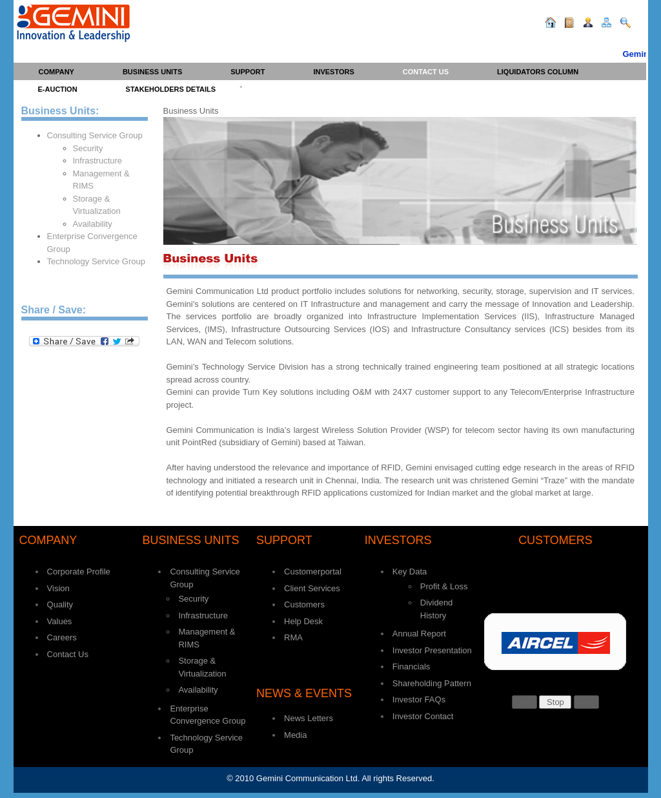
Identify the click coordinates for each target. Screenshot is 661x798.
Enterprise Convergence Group (92, 242)
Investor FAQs (418, 699)
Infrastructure (98, 160)
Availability (92, 224)
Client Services (312, 588)
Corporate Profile (78, 571)
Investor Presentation (432, 650)
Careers (62, 637)
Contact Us (67, 654)
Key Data (409, 571)
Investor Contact (423, 716)
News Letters (308, 718)
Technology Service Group (96, 261)
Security (88, 148)
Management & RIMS (101, 180)
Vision (58, 588)
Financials (411, 666)
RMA (293, 637)
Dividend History (436, 609)
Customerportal (312, 571)
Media (295, 735)
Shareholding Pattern (431, 683)
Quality (60, 604)
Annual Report (419, 633)
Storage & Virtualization (97, 205)
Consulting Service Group (95, 135)
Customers (304, 604)
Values (59, 621)
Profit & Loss (444, 586)
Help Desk (303, 621)
